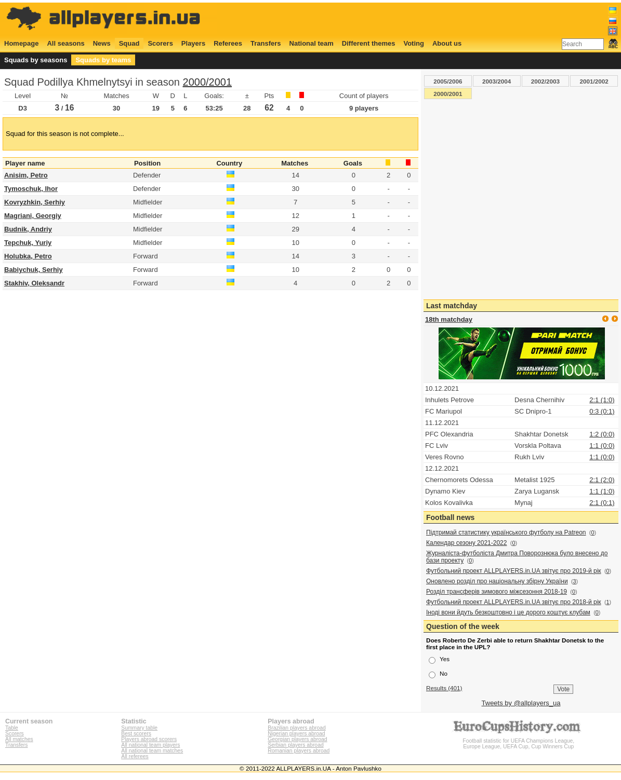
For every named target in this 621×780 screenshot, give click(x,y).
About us (446, 43)
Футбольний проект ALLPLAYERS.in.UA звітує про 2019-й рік (513, 570)
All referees (135, 756)
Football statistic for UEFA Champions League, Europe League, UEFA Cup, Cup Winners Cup (518, 740)
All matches (19, 739)
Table (11, 728)
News (102, 43)
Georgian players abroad (297, 739)
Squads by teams (103, 60)
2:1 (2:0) (601, 480)
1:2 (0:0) (601, 434)
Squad (129, 43)
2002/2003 (545, 81)
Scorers (160, 43)
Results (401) (444, 688)
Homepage (21, 43)
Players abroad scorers (149, 739)
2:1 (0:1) (601, 503)
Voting (413, 43)
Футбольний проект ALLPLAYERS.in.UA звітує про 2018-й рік (513, 602)
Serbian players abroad (295, 745)
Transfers (265, 43)
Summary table (139, 728)
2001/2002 (594, 81)
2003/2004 (496, 81)
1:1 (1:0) (601, 491)
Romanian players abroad (298, 751)
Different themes (368, 43)
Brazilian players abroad (296, 728)
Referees (228, 43)
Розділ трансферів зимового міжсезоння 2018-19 (496, 591)
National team (311, 43)
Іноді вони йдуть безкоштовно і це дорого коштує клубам (508, 612)
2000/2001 (207, 82)
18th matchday (448, 319)
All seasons (65, 43)
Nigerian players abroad (296, 733)
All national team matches (152, 751)
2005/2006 (447, 81)
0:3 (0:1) (601, 411)
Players (193, 43)
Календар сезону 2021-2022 (466, 542)
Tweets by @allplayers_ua (521, 703)
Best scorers (136, 733)
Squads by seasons (35, 60)
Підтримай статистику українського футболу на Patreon (506, 532)
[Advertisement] (428, 19)
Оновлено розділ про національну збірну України (497, 581)
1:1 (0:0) (601, 445)
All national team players (150, 745)
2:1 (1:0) (601, 400)
